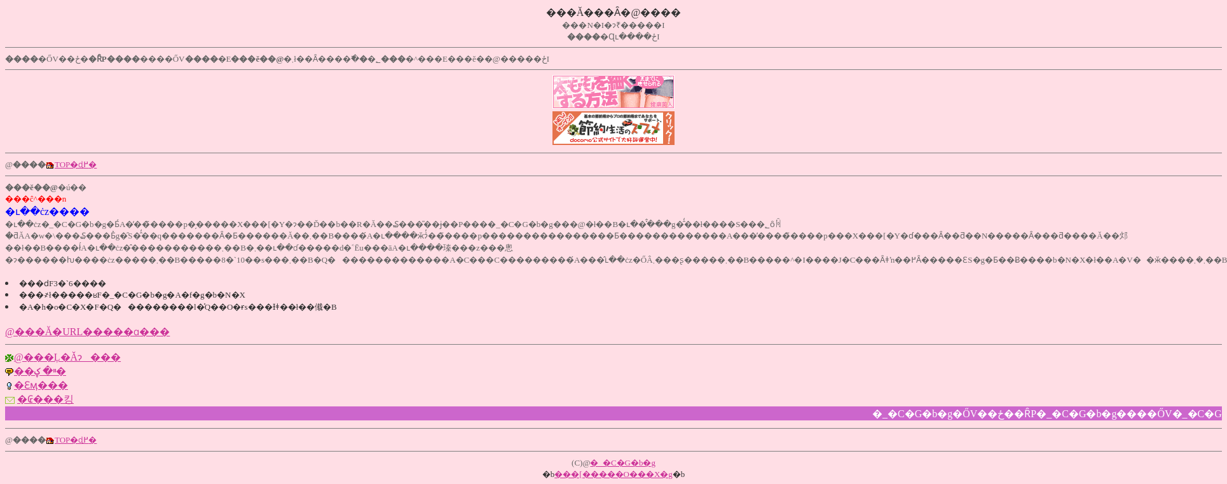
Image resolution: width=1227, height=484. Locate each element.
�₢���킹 (45, 399)
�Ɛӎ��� (41, 385)
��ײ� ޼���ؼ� (40, 371)
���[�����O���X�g (613, 474)
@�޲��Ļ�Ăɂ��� (67, 357)
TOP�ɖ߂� (76, 164)
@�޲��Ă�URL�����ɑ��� (87, 331)
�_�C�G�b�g (622, 462)
